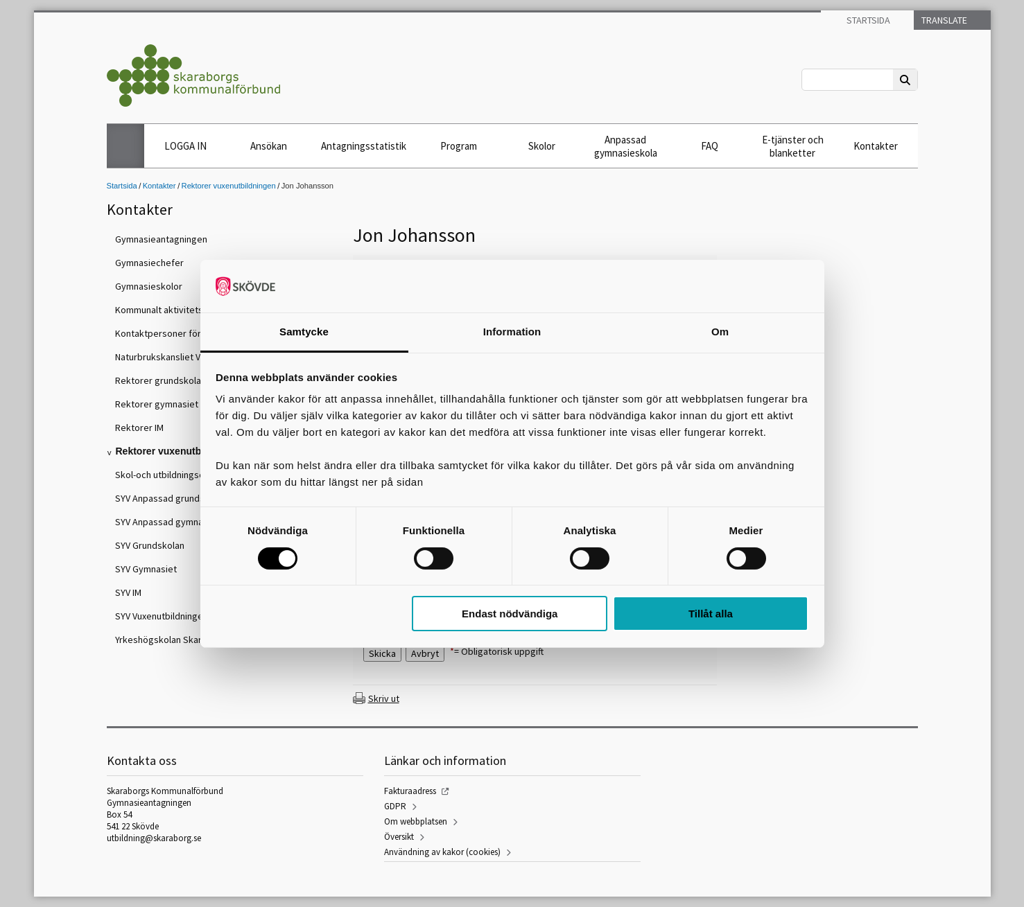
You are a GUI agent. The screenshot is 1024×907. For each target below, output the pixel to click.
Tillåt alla (710, 613)
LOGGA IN (185, 145)
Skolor (541, 145)
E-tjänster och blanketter (793, 146)
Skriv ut (383, 698)
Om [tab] (720, 331)
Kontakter (875, 145)
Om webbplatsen (415, 821)
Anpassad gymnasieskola (625, 146)
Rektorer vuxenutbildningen (229, 186)
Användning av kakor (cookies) (442, 852)
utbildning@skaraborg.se (154, 838)
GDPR (395, 806)
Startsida (867, 20)
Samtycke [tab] (304, 331)
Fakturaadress (410, 791)
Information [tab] (512, 331)
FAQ (709, 145)
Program (458, 145)
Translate (943, 20)
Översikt (399, 837)
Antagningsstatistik (363, 145)
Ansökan (268, 145)
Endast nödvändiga (509, 613)
